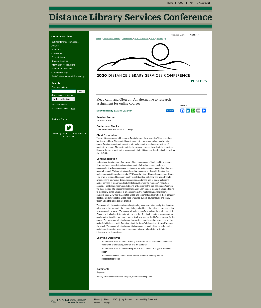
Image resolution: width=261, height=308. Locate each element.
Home (98, 38)
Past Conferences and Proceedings (68, 76)
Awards (55, 45)
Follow (170, 111)
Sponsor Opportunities (62, 68)
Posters (160, 38)
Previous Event (178, 35)
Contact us (56, 53)
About (106, 299)
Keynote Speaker (59, 61)
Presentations (58, 57)
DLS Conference (141, 38)
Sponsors (56, 49)
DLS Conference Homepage (65, 42)
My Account (127, 299)
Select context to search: (62, 95)
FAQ (115, 299)
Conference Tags (59, 72)
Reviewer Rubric (59, 119)
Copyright (106, 303)
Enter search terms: (60, 87)
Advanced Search (59, 105)
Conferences (127, 38)
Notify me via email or (63, 109)
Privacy (97, 303)
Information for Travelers (63, 65)
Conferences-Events (111, 38)
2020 (152, 38)
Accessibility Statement (146, 299)
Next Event (194, 35)
